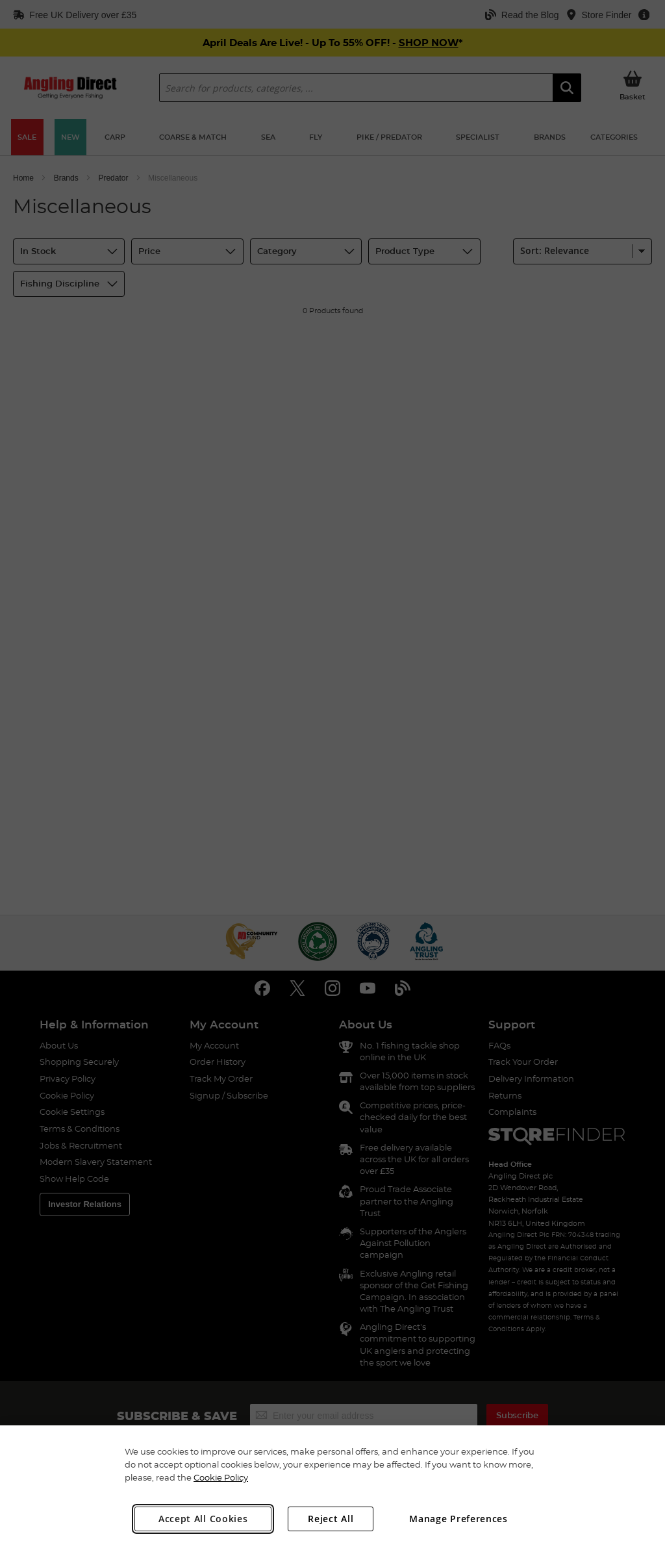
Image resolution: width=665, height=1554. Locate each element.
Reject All (330, 1518)
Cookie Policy (221, 1477)
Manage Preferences (458, 1518)
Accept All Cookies (203, 1518)
